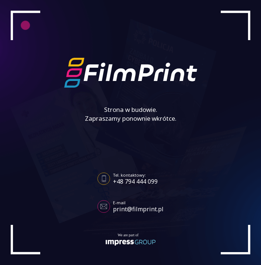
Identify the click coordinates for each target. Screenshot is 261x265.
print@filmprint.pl (138, 209)
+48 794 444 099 (135, 181)
